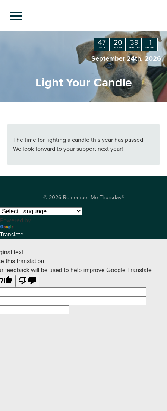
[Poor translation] (27, 281)
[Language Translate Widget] (41, 211)
